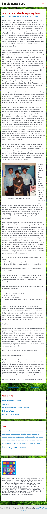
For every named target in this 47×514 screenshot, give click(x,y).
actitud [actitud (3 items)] (9, 431)
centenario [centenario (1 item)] (13, 434)
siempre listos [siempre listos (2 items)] (25, 443)
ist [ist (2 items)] (17, 437)
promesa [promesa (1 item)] (18, 440)
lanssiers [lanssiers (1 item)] (41, 437)
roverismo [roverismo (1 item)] (4, 443)
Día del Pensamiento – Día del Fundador (15, 407)
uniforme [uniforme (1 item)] (22, 447)
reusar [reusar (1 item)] (37, 440)
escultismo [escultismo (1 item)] (34, 434)
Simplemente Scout (14, 3)
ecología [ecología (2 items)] (29, 434)
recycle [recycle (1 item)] (26, 440)
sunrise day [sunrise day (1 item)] (32, 443)
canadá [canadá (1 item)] (3, 434)
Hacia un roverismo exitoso (11, 401)
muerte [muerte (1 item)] (8, 440)
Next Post (35, 387)
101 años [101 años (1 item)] (4, 431)
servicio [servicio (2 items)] (19, 443)
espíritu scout (7, 16)
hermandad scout (18, 16)
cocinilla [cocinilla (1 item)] (18, 434)
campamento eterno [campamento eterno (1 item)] (39, 431)
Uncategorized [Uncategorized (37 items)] (10, 447)
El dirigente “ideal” (8, 411)
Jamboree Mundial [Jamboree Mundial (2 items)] (30, 437)
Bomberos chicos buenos (10, 414)
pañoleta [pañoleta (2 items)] (13, 440)
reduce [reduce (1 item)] (30, 440)
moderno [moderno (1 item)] (4, 440)
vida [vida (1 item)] (25, 447)
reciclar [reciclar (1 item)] (22, 440)
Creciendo (5, 404)
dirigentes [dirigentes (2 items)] (23, 434)
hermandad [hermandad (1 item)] (10, 437)
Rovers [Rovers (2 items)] (9, 443)
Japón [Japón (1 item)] (37, 437)
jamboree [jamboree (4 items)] (21, 437)
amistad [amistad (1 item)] (13, 431)
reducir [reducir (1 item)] (33, 440)
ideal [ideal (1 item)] (14, 437)
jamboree (28, 16)
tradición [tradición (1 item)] (38, 443)
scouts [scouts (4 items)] (14, 443)
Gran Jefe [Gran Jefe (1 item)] (4, 437)
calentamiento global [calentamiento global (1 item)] (29, 431)
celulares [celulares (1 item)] (8, 434)
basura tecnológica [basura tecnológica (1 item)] (20, 431)
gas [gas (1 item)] (38, 434)
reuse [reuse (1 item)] (41, 440)
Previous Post (13, 387)
